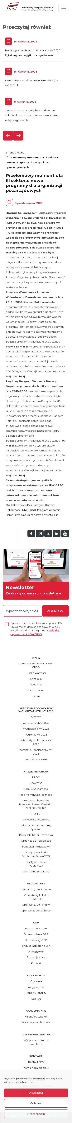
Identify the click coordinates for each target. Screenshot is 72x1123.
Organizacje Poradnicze (36, 840)
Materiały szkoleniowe (36, 1022)
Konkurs (36, 998)
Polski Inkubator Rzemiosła (36, 834)
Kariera (36, 696)
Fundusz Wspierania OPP (36, 945)
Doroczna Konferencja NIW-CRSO (36, 665)
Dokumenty (36, 690)
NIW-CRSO (29, 509)
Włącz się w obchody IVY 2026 (36, 742)
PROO (29, 262)
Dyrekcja (36, 678)
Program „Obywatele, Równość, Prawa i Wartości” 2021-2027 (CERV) (36, 804)
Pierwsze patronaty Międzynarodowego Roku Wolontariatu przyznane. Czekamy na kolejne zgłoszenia (31, 115)
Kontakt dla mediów (36, 1067)
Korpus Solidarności (36, 788)
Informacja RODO (36, 957)
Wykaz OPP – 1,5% (36, 928)
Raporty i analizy (36, 992)
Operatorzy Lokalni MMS (36, 889)
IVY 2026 (36, 717)
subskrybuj (55, 610)
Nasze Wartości (36, 672)
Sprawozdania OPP (36, 934)
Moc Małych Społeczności (36, 794)
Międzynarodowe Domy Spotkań (36, 827)
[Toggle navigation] (63, 8)
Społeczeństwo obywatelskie (40, 514)
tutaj (22, 376)
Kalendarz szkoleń (36, 1016)
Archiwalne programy (36, 871)
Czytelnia (36, 981)
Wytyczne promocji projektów (36, 1042)
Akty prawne (36, 951)
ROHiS (36, 813)
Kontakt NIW (36, 1061)
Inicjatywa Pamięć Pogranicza (36, 863)
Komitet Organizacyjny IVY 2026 (36, 751)
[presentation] (8, 136)
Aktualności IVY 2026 (36, 722)
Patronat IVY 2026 (36, 734)
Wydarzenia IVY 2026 (36, 728)
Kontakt (36, 963)
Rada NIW (36, 684)
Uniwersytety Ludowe (36, 819)
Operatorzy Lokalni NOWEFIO (36, 897)
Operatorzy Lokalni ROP (36, 910)
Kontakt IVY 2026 (36, 759)
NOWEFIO (36, 783)
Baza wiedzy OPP (36, 940)
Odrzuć (36, 1103)
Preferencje (36, 1114)
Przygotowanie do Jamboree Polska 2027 (36, 854)
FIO (38, 267)
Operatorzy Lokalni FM (36, 904)
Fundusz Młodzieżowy (36, 846)
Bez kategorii (35, 504)
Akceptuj (36, 1093)
